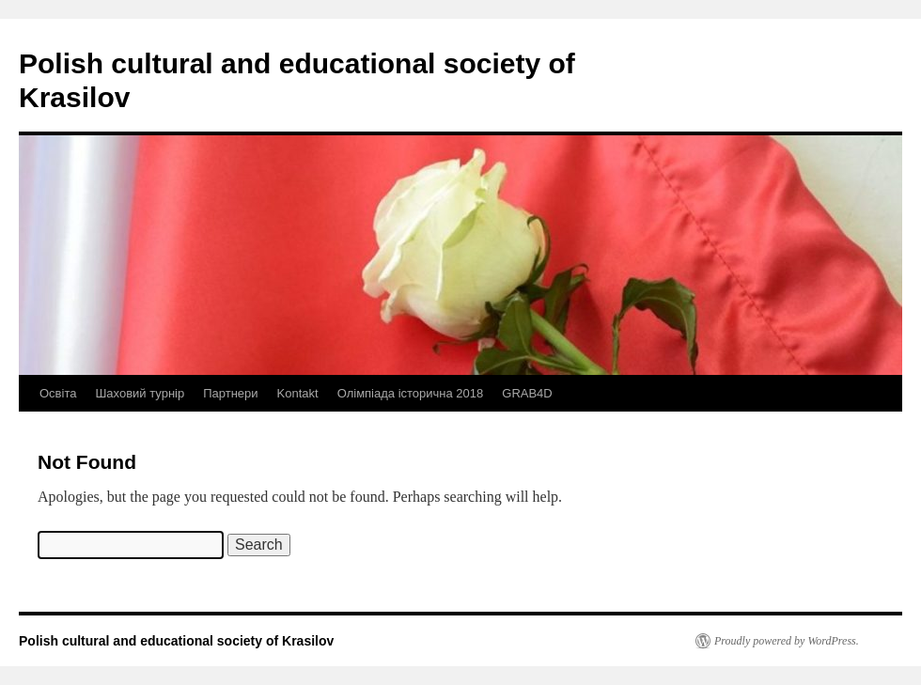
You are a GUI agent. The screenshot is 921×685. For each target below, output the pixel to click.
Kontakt (298, 393)
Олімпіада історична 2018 (410, 393)
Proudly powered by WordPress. (786, 640)
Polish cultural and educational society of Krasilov (176, 640)
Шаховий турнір (139, 393)
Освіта (57, 393)
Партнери (230, 393)
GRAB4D (527, 393)
